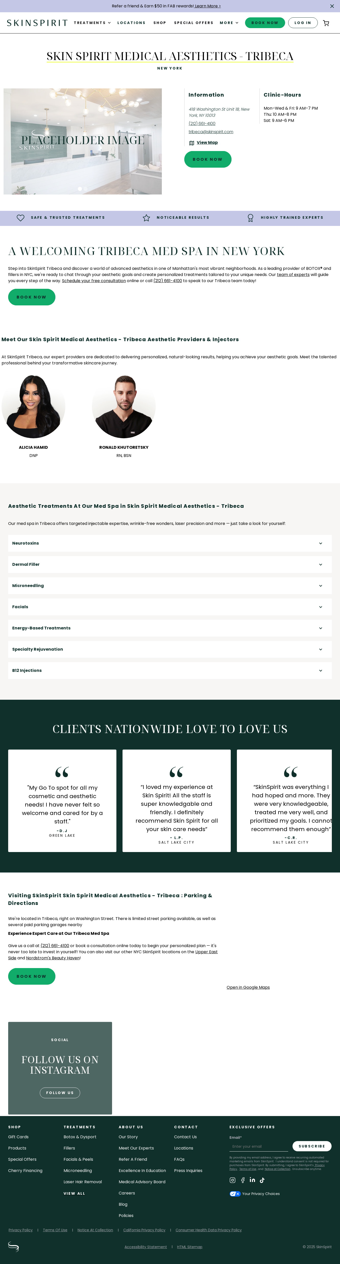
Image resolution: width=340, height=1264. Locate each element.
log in (303, 22)
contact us (185, 1137)
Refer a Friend (133, 1159)
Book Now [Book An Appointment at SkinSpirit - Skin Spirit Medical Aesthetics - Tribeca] (208, 159)
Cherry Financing (25, 1171)
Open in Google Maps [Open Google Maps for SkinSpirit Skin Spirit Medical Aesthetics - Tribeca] (248, 987)
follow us (60, 1110)
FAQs (179, 1159)
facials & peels (78, 1159)
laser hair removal (83, 1182)
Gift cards (18, 1137)
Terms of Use (247, 1169)
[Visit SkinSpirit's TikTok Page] (262, 1181)
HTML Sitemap (189, 1246)
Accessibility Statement (146, 1246)
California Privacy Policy (144, 1230)
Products (17, 1148)
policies (126, 1216)
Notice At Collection (95, 1230)
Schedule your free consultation (94, 281)
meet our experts (136, 1148)
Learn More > (207, 6)
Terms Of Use (55, 1230)
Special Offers (22, 1159)
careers (127, 1193)
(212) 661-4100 (202, 124)
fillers (69, 1148)
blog (123, 1204)
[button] (332, 6)
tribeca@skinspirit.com (211, 132)
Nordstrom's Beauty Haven (53, 958)
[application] (279, 938)
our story (128, 1137)
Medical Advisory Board (142, 1182)
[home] (37, 22)
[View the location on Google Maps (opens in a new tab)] (203, 143)
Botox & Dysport (80, 1137)
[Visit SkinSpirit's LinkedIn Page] (252, 1181)
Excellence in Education (142, 1171)
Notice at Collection (277, 1169)
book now (265, 22)
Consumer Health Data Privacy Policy (209, 1230)
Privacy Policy (21, 1230)
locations (183, 1148)
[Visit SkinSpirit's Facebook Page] (243, 1181)
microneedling (78, 1171)
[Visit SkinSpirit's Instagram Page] (232, 1181)
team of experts (293, 275)
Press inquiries (188, 1171)
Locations (131, 22)
